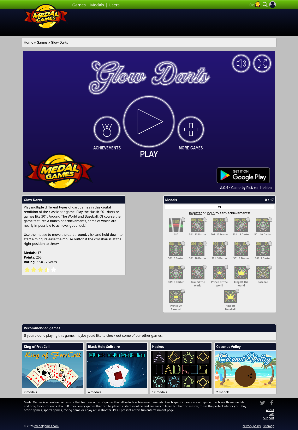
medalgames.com (46, 426)
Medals (97, 5)
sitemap (268, 426)
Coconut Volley (228, 346)
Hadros (158, 346)
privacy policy (252, 426)
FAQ (271, 414)
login (211, 213)
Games (79, 5)
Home (28, 42)
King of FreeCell (37, 346)
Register (195, 213)
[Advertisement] (174, 22)
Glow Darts (59, 42)
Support (268, 418)
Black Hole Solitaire (104, 346)
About (270, 410)
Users (114, 5)
